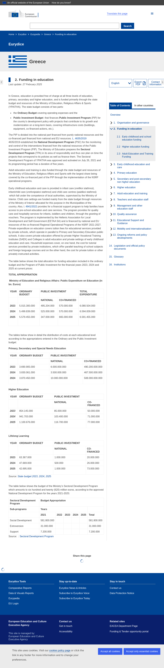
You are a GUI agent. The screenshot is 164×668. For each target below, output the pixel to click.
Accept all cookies (110, 651)
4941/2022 (31, 206)
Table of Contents (120, 105)
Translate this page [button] (117, 13)
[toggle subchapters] (110, 123)
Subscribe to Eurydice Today (74, 598)
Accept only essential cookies (142, 651)
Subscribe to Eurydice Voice (74, 593)
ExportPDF (138, 83)
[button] (152, 13)
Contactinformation (156, 83)
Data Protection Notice (122, 593)
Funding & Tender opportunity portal (129, 631)
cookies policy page (59, 650)
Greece (47, 34)
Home (11, 34)
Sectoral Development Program (37, 536)
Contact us (115, 588)
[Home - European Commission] (44, 13)
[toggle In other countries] (144, 106)
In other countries (143, 105)
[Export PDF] (140, 83)
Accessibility (65, 631)
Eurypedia (35, 34)
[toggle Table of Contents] (120, 106)
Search (127, 26)
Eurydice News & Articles (72, 588)
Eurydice (22, 34)
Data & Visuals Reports (21, 593)
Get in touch (65, 626)
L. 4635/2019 (79, 138)
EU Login (14, 603)
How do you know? (63, 2)
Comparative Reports (20, 588)
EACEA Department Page (124, 626)
